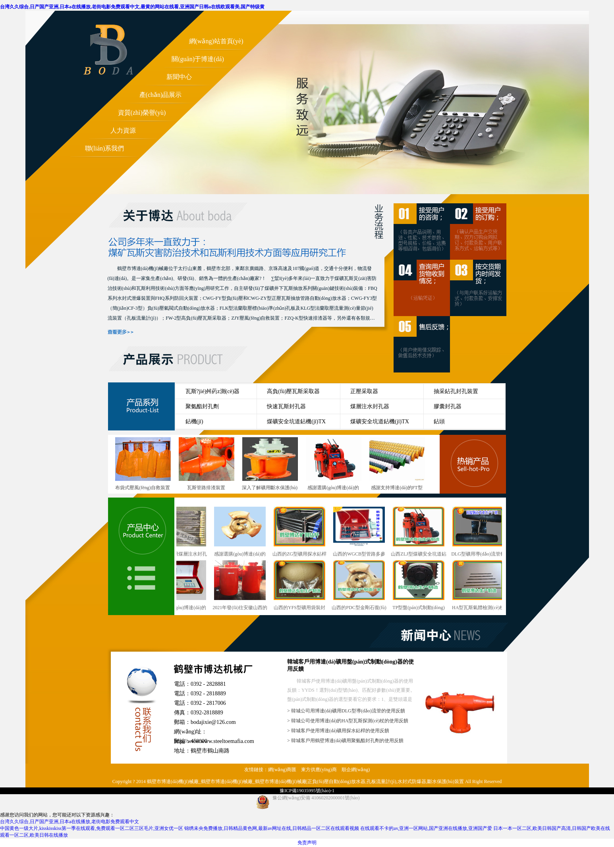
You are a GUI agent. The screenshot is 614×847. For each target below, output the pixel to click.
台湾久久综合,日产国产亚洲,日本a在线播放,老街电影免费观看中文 (69, 821)
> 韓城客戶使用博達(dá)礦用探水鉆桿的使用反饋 (338, 730)
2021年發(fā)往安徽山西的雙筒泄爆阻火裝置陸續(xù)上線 (245, 586)
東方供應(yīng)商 (318, 769)
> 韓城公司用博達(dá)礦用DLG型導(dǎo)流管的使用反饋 (346, 711)
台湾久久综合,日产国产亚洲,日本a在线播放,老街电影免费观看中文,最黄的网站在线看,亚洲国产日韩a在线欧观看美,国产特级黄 (132, 7)
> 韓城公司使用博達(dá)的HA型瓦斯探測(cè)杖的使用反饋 (347, 721)
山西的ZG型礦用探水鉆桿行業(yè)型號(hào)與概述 (305, 532)
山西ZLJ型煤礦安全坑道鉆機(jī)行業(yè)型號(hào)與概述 (424, 532)
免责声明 (307, 842)
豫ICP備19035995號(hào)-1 (307, 790)
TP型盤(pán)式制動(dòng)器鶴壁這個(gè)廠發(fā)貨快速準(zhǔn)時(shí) (424, 586)
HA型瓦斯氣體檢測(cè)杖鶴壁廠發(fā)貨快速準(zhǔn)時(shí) (484, 586)
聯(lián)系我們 (104, 148)
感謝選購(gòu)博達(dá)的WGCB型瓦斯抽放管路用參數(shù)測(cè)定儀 (186, 586)
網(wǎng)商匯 (282, 769)
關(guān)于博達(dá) (198, 59)
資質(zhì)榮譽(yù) (142, 112)
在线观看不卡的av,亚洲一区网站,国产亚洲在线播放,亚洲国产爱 (426, 828)
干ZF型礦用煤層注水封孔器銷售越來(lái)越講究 (186, 532)
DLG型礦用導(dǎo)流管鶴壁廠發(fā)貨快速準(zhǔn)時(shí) (484, 532)
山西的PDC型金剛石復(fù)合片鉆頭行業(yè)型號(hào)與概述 (364, 586)
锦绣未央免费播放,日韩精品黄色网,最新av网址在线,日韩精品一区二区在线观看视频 (271, 828)
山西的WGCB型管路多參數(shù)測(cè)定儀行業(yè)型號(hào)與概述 (365, 532)
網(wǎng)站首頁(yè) (216, 41)
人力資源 (123, 130)
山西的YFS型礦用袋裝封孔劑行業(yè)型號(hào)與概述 (305, 586)
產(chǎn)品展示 (160, 94)
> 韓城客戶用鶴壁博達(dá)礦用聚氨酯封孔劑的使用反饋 (345, 740)
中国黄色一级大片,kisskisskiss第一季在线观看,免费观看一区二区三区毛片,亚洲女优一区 (91, 828)
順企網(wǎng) (356, 769)
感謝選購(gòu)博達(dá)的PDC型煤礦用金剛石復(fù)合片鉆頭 (245, 532)
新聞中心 (179, 76)
